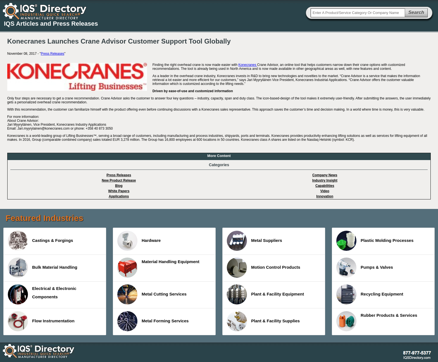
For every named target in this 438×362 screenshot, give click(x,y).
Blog (119, 186)
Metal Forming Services (153, 321)
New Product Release (119, 180)
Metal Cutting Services (152, 294)
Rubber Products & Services (376, 321)
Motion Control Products (263, 268)
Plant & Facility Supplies (263, 321)
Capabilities (324, 186)
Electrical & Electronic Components (42, 294)
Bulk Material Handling (42, 268)
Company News (324, 175)
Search (416, 12)
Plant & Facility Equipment (265, 294)
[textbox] (358, 12)
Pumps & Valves (364, 268)
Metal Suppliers (254, 241)
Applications (119, 196)
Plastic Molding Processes (374, 241)
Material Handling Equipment (158, 268)
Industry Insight (324, 180)
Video (324, 191)
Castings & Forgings (40, 241)
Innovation (324, 196)
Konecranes (247, 65)
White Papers (118, 191)
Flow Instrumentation (41, 321)
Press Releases (52, 54)
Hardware (139, 241)
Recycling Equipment (369, 294)
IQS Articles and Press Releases (51, 23)
